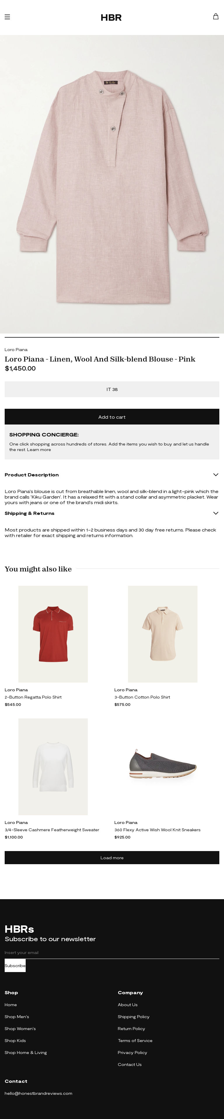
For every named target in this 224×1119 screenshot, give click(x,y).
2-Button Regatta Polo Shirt (33, 696)
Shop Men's (17, 1016)
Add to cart (112, 417)
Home (11, 1004)
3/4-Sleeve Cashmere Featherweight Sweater (52, 829)
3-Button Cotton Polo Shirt (142, 696)
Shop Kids (15, 1040)
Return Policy (131, 1028)
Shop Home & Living (26, 1052)
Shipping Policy (134, 1016)
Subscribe (15, 965)
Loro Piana (16, 349)
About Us (128, 1004)
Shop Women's (20, 1028)
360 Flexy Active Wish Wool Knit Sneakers (157, 829)
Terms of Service (135, 1040)
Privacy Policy (132, 1052)
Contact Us (130, 1064)
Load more (112, 857)
